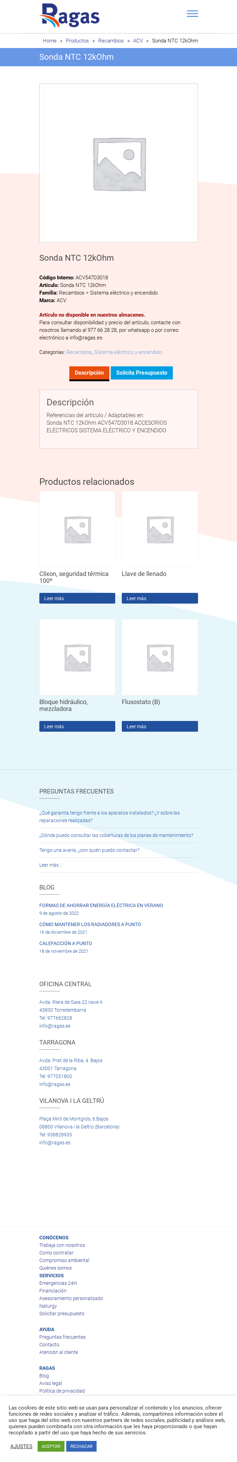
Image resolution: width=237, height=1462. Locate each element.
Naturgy (48, 1306)
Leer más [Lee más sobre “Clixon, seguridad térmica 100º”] (54, 598)
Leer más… (50, 865)
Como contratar (56, 1253)
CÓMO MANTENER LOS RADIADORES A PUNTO (90, 924)
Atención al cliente (58, 1352)
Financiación (53, 1290)
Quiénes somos (55, 1268)
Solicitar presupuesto (62, 1313)
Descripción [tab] (89, 372)
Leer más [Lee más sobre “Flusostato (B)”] (136, 726)
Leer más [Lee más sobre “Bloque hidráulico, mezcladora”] (54, 726)
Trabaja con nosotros (62, 1245)
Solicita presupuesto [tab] (141, 372)
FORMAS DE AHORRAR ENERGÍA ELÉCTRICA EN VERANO (101, 905)
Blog (44, 1375)
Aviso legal (50, 1383)
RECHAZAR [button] (81, 1446)
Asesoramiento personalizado (71, 1298)
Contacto (49, 1344)
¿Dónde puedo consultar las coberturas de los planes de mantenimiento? (116, 835)
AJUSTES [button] (21, 1446)
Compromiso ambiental (64, 1260)
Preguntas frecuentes (62, 1337)
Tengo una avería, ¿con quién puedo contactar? (89, 850)
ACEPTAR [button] (51, 1446)
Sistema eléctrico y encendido (128, 352)
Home (50, 41)
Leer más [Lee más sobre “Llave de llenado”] (136, 598)
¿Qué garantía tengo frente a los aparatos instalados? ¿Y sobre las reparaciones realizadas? (109, 816)
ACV (138, 41)
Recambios (111, 41)
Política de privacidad (62, 1391)
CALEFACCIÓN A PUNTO (65, 943)
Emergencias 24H (58, 1283)
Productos (77, 41)
